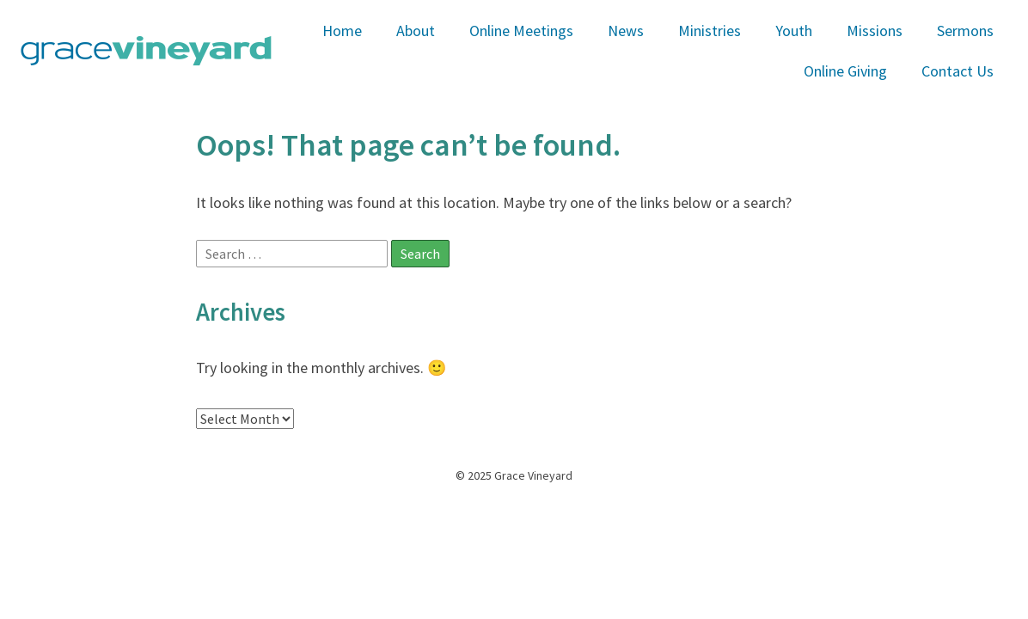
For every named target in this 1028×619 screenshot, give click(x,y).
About (415, 30)
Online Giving (845, 71)
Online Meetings (521, 30)
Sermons (965, 30)
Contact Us (957, 71)
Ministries (709, 30)
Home (342, 30)
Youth (793, 30)
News (626, 30)
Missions (875, 30)
